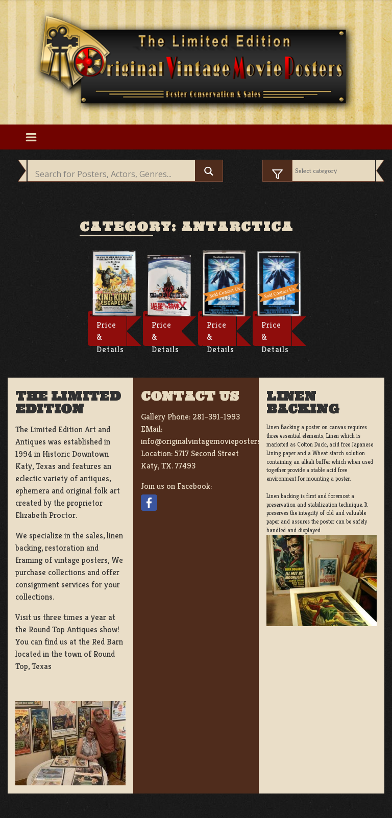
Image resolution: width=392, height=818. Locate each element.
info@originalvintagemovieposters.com (209, 441)
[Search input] (113, 174)
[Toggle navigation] (31, 136)
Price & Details (110, 332)
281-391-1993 (216, 416)
